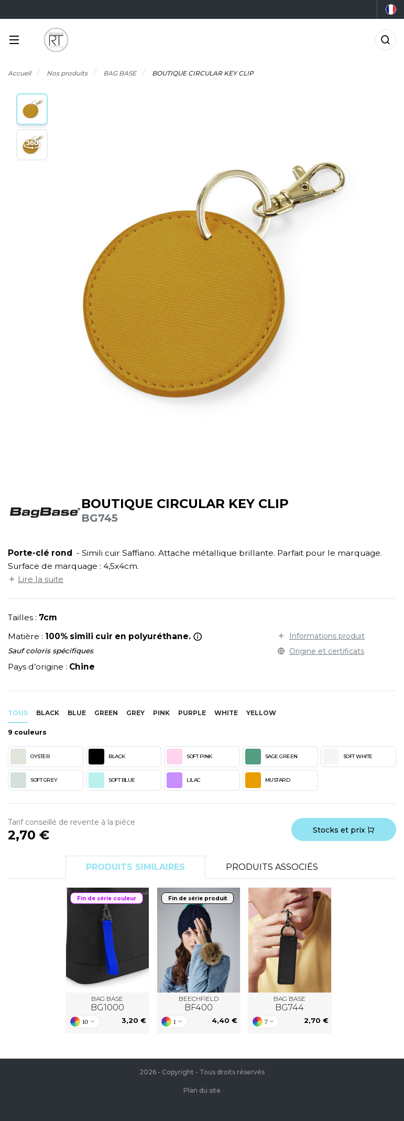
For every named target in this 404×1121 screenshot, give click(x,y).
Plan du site (202, 1090)
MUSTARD (267, 780)
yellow (261, 713)
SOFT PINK (189, 756)
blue (77, 713)
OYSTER (30, 756)
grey (135, 713)
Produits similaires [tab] (135, 867)
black (47, 713)
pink (161, 713)
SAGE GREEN (271, 756)
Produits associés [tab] (272, 867)
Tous (18, 713)
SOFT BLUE (112, 780)
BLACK (107, 756)
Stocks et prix (344, 830)
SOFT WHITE (348, 756)
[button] (32, 109)
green (106, 713)
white (226, 713)
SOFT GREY (34, 780)
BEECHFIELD (199, 1004)
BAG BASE (107, 1004)
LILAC (184, 780)
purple (192, 713)
